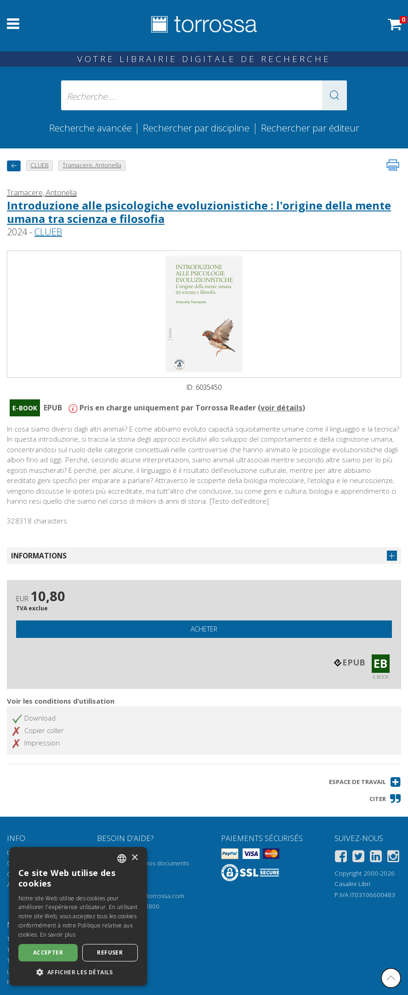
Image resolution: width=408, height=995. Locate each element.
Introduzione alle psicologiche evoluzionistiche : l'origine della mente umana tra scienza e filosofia (199, 212)
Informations (39, 556)
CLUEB (48, 232)
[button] (334, 95)
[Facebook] (341, 857)
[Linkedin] (376, 857)
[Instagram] (393, 857)
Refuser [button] (110, 952)
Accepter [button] (48, 952)
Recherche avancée (91, 127)
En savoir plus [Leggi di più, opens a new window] (57, 934)
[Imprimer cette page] (393, 165)
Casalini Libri (352, 884)
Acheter (204, 629)
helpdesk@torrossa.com (149, 896)
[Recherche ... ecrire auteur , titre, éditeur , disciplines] (204, 95)
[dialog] (78, 916)
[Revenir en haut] (391, 978)
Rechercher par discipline (196, 127)
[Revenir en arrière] (14, 165)
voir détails (281, 408)
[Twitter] (358, 857)
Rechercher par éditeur (310, 127)
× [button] (134, 857)
